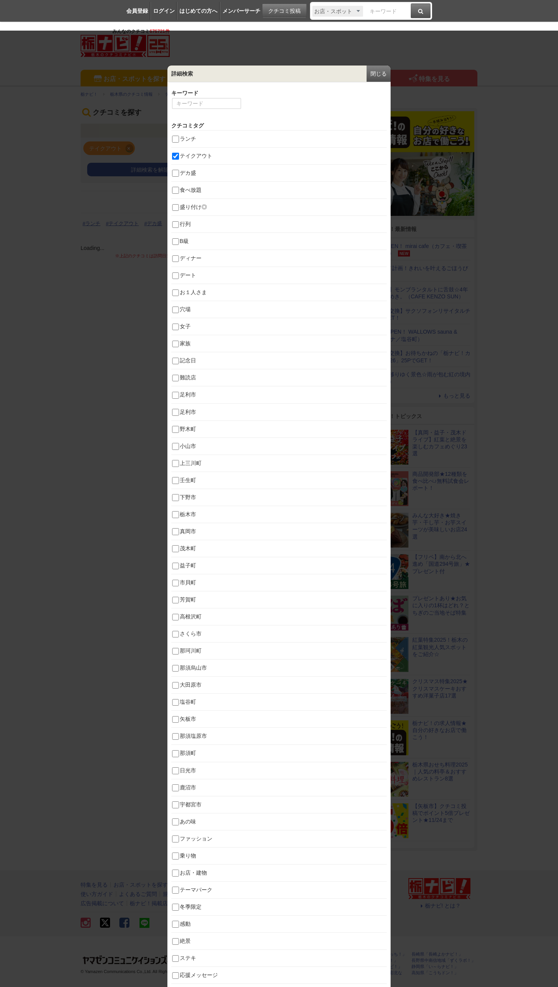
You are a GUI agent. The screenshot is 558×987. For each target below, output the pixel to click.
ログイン (164, 11)
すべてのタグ (331, 235)
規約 (168, 894)
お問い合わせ (195, 894)
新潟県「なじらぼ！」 (320, 960)
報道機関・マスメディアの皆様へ (230, 903)
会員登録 (137, 11)
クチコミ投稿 (284, 11)
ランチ (92, 223)
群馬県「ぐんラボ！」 (264, 967)
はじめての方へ (198, 11)
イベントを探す (229, 79)
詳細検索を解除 (150, 170)
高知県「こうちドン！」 (435, 973)
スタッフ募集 (293, 903)
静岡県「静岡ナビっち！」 (380, 954)
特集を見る (429, 79)
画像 (316, 202)
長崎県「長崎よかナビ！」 (437, 954)
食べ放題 (180, 223)
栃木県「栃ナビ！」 (262, 954)
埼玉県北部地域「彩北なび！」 (378, 975)
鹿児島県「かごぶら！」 (322, 973)
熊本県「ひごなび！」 (320, 954)
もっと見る (453, 396)
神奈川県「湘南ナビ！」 (378, 967)
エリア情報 (329, 79)
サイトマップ (234, 894)
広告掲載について (102, 903)
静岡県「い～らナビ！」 (435, 967)
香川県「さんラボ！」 (320, 967)
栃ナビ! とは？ (439, 906)
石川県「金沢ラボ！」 (264, 973)
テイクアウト (123, 223)
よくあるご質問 (138, 894)
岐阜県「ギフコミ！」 (376, 960)
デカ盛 (154, 223)
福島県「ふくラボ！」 (264, 960)
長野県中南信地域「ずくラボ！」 (443, 960)
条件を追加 (279, 170)
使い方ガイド (97, 894)
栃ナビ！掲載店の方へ (157, 903)
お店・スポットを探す (129, 79)
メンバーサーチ (241, 11)
